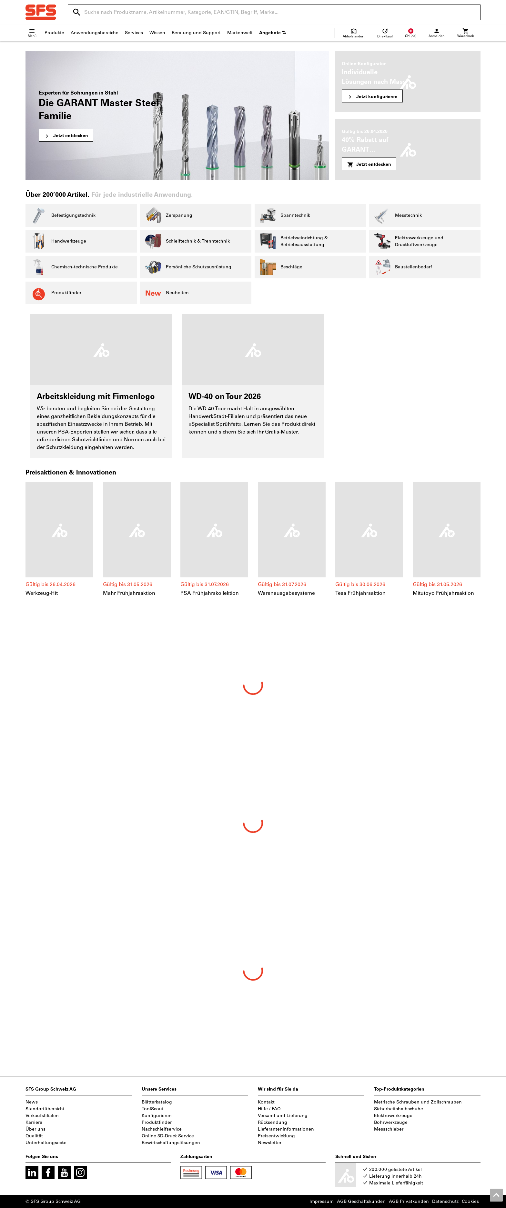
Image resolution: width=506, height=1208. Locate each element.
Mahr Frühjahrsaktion (129, 593)
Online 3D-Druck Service (168, 1136)
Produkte (54, 32)
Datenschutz (445, 1201)
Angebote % (272, 32)
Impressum (321, 1201)
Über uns (35, 1129)
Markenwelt (240, 32)
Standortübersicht (45, 1109)
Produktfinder (157, 1122)
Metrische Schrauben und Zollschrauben (418, 1102)
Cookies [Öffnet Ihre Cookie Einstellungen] (470, 1201)
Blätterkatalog (157, 1102)
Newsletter (269, 1142)
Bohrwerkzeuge (391, 1122)
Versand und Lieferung (283, 1115)
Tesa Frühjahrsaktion (360, 593)
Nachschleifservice (162, 1129)
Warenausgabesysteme (286, 593)
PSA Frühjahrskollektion (209, 593)
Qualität (34, 1136)
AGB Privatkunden (409, 1201)
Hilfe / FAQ (269, 1109)
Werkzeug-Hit (41, 593)
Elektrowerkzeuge (393, 1115)
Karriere (33, 1122)
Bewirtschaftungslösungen (171, 1142)
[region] (253, 542)
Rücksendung (272, 1122)
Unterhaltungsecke (45, 1142)
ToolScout (153, 1109)
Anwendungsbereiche (94, 32)
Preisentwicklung (276, 1136)
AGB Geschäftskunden (361, 1201)
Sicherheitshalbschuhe (398, 1109)
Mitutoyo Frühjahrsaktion (443, 593)
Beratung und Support (196, 32)
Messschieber (388, 1129)
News (31, 1102)
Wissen (157, 32)
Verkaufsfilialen (42, 1115)
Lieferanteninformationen (286, 1129)
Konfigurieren (157, 1115)
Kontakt (266, 1102)
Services (134, 32)
